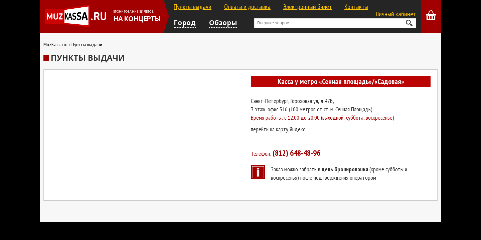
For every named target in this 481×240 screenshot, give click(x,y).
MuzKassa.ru (55, 44)
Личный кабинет (395, 14)
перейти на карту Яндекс (278, 129)
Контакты (356, 6)
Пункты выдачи (192, 6)
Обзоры (223, 22)
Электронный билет (307, 6)
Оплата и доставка (247, 6)
